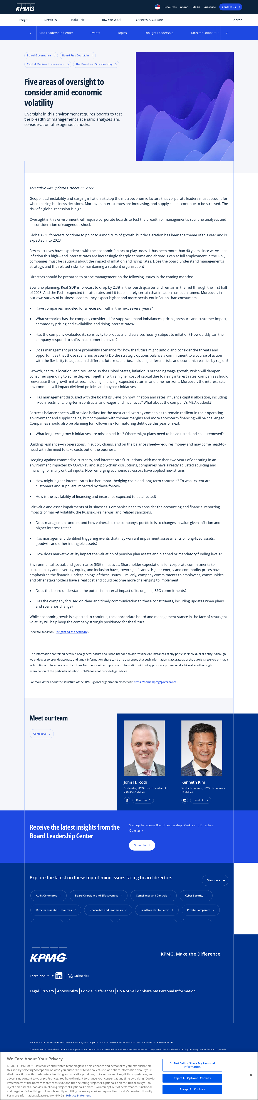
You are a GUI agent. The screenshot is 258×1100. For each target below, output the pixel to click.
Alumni (184, 7)
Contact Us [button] (40, 734)
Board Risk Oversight (77, 55)
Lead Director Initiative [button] (157, 910)
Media (196, 7)
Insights (24, 20)
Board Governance (41, 55)
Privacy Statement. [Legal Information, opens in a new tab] (79, 1095)
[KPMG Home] (25, 7)
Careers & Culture (149, 20)
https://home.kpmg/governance (155, 682)
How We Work (111, 20)
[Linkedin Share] (58, 970)
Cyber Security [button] (196, 895)
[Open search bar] (234, 20)
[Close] (251, 1075)
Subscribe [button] (140, 845)
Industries (78, 20)
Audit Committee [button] (48, 895)
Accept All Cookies (192, 1089)
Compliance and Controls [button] (153, 895)
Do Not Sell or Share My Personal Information (156, 986)
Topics (122, 33)
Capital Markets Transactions (48, 64)
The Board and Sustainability (96, 64)
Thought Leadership (159, 33)
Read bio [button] (141, 800)
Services (50, 20)
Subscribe (210, 7)
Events (95, 33)
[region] (129, 1076)
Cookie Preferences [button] (97, 986)
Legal (34, 986)
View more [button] (213, 880)
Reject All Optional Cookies (192, 1078)
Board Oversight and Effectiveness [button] (98, 895)
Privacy (48, 986)
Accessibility (67, 986)
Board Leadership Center (55, 33)
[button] (157, 7)
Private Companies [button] (200, 910)
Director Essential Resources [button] (56, 910)
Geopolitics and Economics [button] (108, 910)
